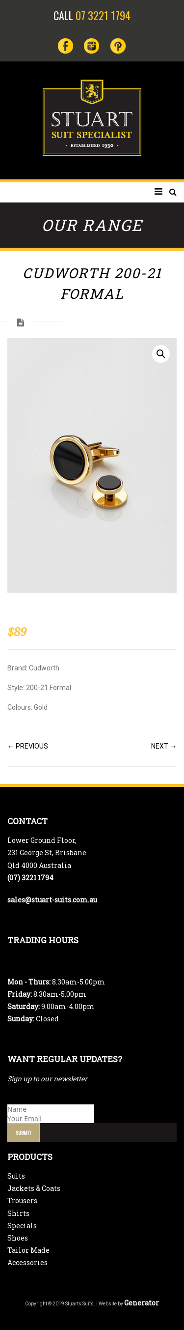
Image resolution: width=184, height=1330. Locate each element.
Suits (16, 1176)
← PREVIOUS (27, 746)
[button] (161, 354)
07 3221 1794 (103, 15)
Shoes (17, 1238)
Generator (141, 1302)
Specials (22, 1225)
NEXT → (164, 746)
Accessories (27, 1262)
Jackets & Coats (33, 1188)
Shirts (18, 1213)
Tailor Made (28, 1250)
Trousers (22, 1200)
